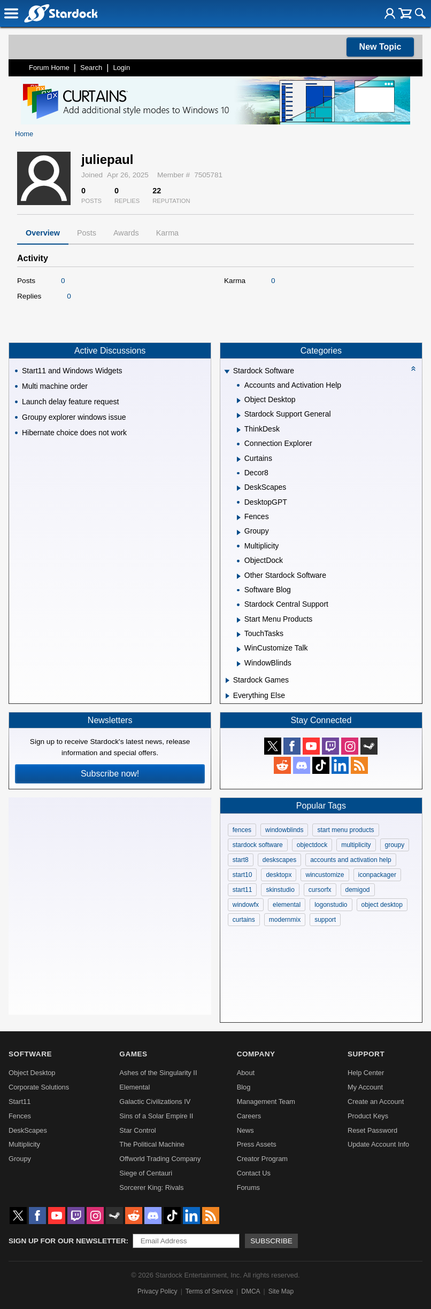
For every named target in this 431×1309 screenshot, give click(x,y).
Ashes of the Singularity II (158, 1073)
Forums (248, 1187)
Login (121, 68)
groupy (395, 845)
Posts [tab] (86, 233)
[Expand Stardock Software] (226, 372)
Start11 (19, 1102)
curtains (244, 919)
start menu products (345, 830)
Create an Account (376, 1102)
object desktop (382, 904)
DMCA (250, 1291)
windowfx (246, 904)
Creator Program (262, 1159)
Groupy (20, 1159)
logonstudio (330, 904)
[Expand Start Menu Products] (239, 620)
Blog (244, 1087)
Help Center (366, 1073)
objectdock (312, 845)
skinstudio (280, 889)
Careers (249, 1116)
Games (133, 1054)
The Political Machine (151, 1144)
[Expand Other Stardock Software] (239, 576)
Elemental (134, 1087)
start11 (242, 889)
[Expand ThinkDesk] (239, 430)
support (325, 919)
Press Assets (256, 1144)
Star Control (137, 1130)
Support (366, 1054)
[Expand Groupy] (239, 532)
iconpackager (377, 875)
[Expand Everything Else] (227, 696)
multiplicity (356, 845)
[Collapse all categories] (413, 368)
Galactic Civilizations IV (154, 1102)
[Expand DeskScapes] (239, 488)
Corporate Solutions (39, 1087)
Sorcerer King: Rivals (151, 1187)
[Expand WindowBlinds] (239, 664)
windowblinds (284, 830)
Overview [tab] (43, 233)
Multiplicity (24, 1144)
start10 (242, 875)
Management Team (266, 1102)
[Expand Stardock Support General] (239, 415)
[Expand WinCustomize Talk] (239, 649)
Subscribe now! (110, 773)
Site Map (281, 1291)
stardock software (258, 845)
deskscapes (279, 860)
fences (242, 830)
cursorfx (320, 889)
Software (30, 1054)
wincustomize (324, 875)
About (246, 1073)
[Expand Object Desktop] (239, 400)
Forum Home (49, 68)
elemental (287, 904)
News (245, 1130)
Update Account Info (378, 1144)
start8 (241, 860)
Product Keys (368, 1116)
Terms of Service (209, 1291)
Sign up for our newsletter (67, 1241)
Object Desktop (32, 1073)
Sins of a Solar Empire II (156, 1116)
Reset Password (372, 1130)
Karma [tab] (167, 233)
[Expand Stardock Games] (227, 680)
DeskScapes (28, 1130)
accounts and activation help (350, 860)
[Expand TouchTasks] (239, 634)
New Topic (380, 46)
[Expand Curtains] (239, 459)
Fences (20, 1116)
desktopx (278, 875)
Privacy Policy (157, 1291)
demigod (357, 889)
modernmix (285, 919)
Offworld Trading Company (160, 1159)
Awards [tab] (126, 233)
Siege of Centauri (145, 1173)
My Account (365, 1087)
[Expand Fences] (239, 517)
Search (91, 68)
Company (256, 1054)
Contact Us (254, 1173)
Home (24, 134)
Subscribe (271, 1241)
